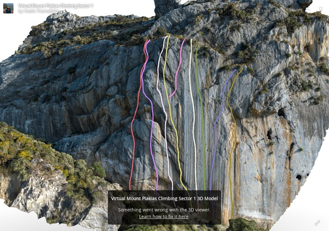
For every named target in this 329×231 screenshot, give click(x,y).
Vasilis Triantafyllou (42, 11)
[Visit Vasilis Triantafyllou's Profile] (8, 8)
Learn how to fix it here (164, 216)
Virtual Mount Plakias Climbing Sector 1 (55, 6)
